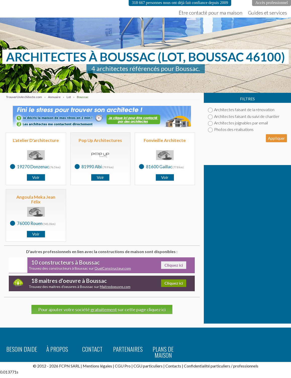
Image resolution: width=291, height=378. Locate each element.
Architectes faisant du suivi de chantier (243, 116)
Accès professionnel (271, 3)
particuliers (220, 365)
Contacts (173, 365)
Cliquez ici (173, 265)
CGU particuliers (148, 365)
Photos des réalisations (231, 129)
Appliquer (276, 138)
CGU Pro (123, 365)
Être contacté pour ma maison (210, 12)
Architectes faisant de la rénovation (241, 109)
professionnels (245, 365)
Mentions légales (97, 365)
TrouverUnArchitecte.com (50, 9)
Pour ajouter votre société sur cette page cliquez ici (102, 309)
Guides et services (267, 12)
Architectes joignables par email (238, 122)
